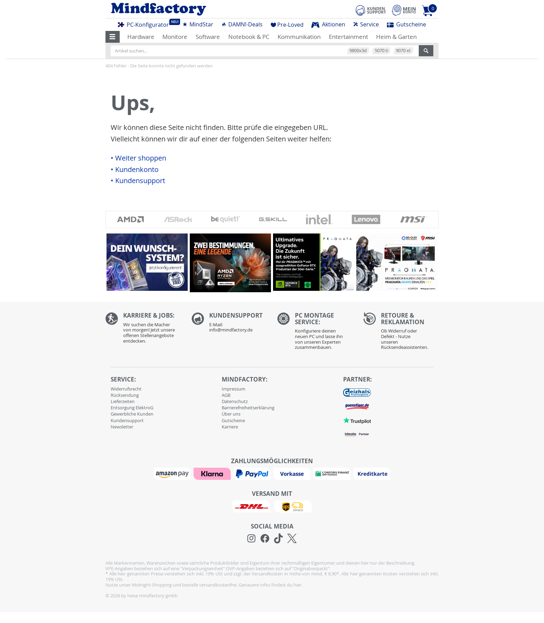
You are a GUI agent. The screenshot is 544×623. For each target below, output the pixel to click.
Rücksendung (125, 395)
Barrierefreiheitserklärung (248, 407)
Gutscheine (406, 24)
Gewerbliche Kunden (132, 414)
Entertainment (348, 37)
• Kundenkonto (135, 169)
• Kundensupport (138, 180)
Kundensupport (127, 420)
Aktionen (328, 24)
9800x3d (358, 50)
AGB (226, 395)
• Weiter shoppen (138, 158)
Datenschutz (235, 401)
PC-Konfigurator (145, 23)
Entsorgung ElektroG (132, 407)
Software (208, 37)
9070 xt (403, 50)
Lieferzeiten (123, 401)
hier (297, 585)
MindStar (197, 24)
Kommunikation (299, 37)
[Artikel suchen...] (265, 50)
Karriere (230, 427)
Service (366, 24)
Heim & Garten (396, 37)
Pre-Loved (287, 24)
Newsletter (122, 427)
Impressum (233, 389)
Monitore (174, 37)
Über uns (231, 414)
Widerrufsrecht (126, 389)
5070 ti (381, 50)
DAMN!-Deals (242, 24)
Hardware (140, 37)
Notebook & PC (249, 37)
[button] (112, 37)
